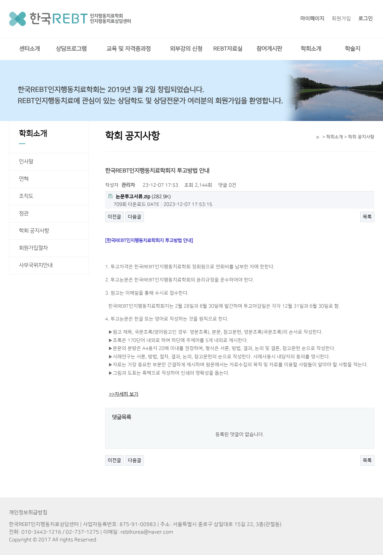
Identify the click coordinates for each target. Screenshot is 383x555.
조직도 (26, 196)
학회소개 (311, 49)
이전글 (114, 217)
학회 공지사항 (34, 231)
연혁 (24, 179)
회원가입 (341, 18)
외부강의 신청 (186, 49)
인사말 (26, 162)
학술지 (352, 49)
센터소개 (29, 49)
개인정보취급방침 (28, 512)
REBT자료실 (227, 49)
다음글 (134, 217)
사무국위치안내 (36, 265)
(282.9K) (139, 196)
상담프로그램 (71, 49)
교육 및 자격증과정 (128, 49)
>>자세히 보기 (123, 394)
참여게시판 (269, 49)
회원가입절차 (33, 248)
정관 (24, 213)
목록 (367, 217)
